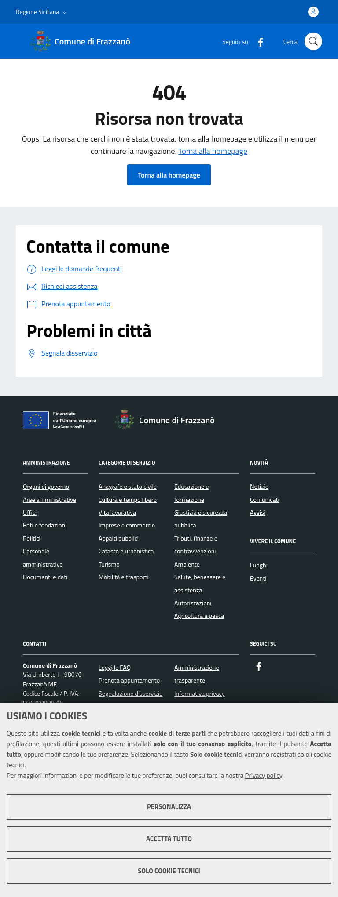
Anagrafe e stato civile (128, 486)
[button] (42, 12)
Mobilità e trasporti (124, 577)
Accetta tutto (169, 839)
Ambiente (187, 564)
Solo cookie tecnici (169, 871)
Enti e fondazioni (44, 525)
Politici (31, 538)
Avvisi (257, 512)
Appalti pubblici (119, 538)
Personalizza (169, 807)
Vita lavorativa (117, 512)
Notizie (259, 486)
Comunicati (264, 500)
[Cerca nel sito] (313, 41)
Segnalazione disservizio (130, 693)
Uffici (30, 512)
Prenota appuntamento (129, 680)
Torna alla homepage (212, 151)
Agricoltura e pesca (199, 616)
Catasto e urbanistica (126, 551)
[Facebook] (257, 41)
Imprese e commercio (127, 525)
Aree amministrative (49, 500)
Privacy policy (264, 775)
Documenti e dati (45, 577)
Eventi (258, 578)
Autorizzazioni (192, 603)
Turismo (109, 564)
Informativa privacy (199, 693)
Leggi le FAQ (115, 667)
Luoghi (259, 565)
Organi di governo (46, 486)
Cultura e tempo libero (128, 500)
